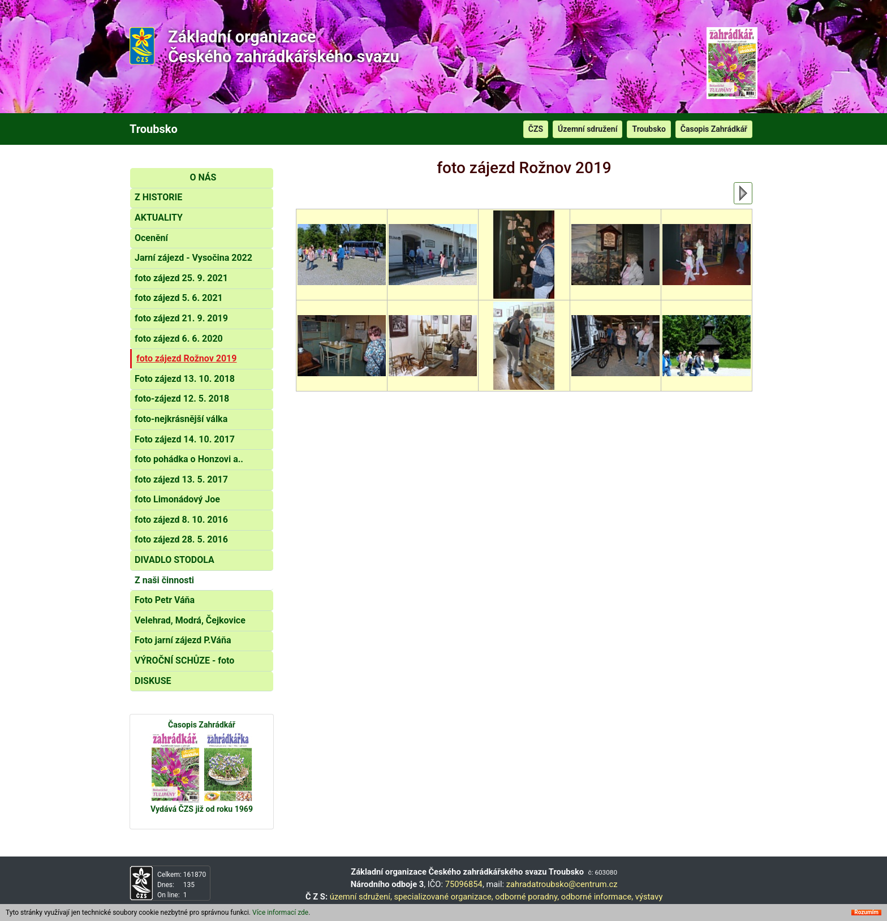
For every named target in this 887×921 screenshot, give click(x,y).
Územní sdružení (587, 129)
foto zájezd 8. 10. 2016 (181, 519)
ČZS (535, 129)
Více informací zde (280, 912)
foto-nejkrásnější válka (181, 419)
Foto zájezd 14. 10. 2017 (185, 439)
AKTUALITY (159, 217)
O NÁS (203, 177)
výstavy (649, 897)
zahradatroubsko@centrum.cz (562, 884)
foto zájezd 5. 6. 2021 (179, 297)
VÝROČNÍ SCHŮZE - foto (184, 660)
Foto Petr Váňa (165, 600)
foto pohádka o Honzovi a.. (189, 459)
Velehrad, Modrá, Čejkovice (190, 620)
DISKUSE (153, 680)
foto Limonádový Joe (177, 499)
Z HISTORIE (158, 197)
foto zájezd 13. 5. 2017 (181, 479)
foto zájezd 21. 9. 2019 (181, 318)
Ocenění (151, 238)
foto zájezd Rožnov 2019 (186, 358)
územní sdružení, (361, 897)
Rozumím (866, 912)
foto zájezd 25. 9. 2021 (181, 278)
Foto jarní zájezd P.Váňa (183, 640)
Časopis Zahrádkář (714, 129)
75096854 (464, 884)
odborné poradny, (527, 897)
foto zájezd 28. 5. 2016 (181, 539)
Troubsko (648, 129)
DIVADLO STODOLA (174, 559)
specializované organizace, (443, 897)
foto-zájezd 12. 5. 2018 (182, 398)
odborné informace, (597, 897)
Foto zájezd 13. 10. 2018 (185, 378)
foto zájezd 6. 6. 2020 (179, 338)
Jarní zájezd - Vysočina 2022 (193, 257)
